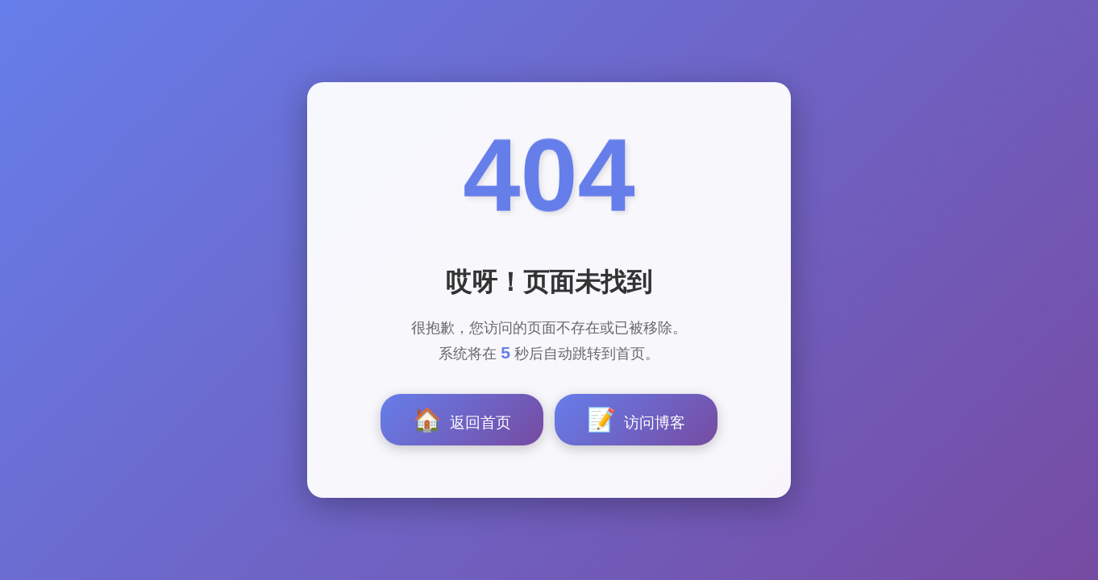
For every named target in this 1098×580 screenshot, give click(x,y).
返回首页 (462, 420)
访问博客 (636, 420)
